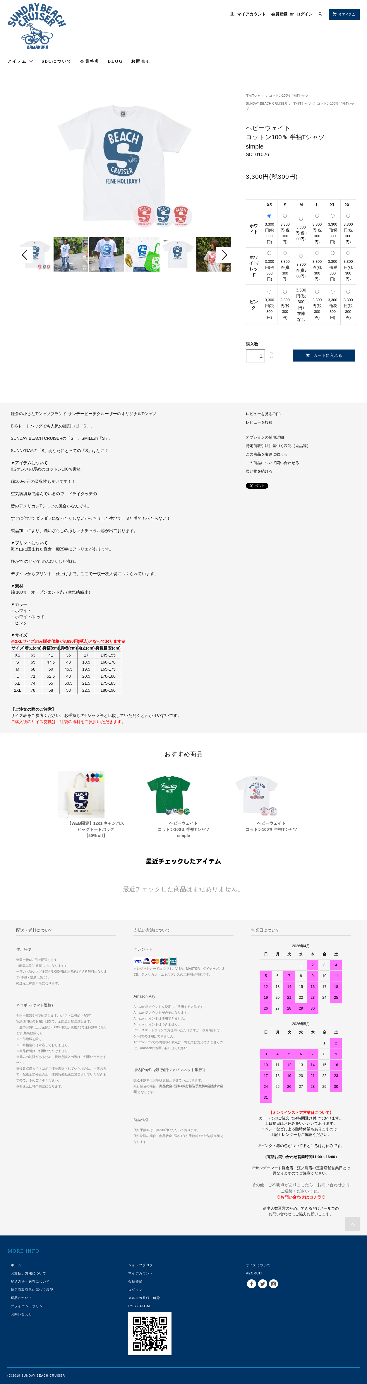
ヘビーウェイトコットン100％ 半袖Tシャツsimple (183, 829)
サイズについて (258, 1265)
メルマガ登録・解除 (144, 1298)
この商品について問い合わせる (272, 463)
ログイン (304, 14)
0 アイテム (343, 14)
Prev (25, 255)
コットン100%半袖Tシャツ (288, 95)
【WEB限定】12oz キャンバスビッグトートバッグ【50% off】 (95, 829)
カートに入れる (324, 355)
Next (223, 255)
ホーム (16, 1265)
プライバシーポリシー (28, 1306)
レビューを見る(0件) (263, 414)
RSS (132, 1306)
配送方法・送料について (30, 1281)
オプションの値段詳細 (265, 437)
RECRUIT (254, 1273)
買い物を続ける (259, 471)
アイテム (20, 61)
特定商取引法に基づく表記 (32, 1289)
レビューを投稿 (259, 422)
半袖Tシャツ (255, 95)
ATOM (145, 1306)
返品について (21, 1298)
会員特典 (90, 61)
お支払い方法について (28, 1273)
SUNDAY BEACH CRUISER (267, 103)
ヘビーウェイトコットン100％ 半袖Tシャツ (271, 826)
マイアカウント (251, 14)
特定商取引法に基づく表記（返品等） (278, 446)
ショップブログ (140, 1265)
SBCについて (57, 61)
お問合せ (141, 61)
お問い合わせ (21, 1314)
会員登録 (279, 14)
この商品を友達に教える (267, 454)
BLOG (115, 61)
